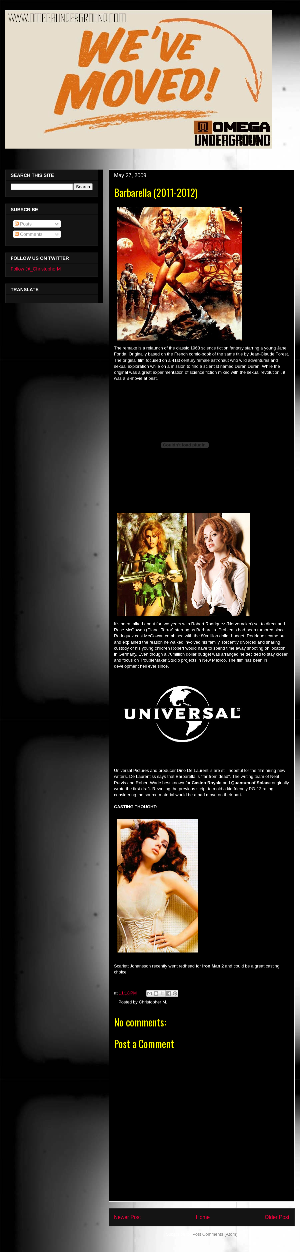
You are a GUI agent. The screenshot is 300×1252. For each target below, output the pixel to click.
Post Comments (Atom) (214, 1234)
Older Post (277, 1217)
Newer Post (127, 1217)
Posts (23, 224)
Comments (29, 234)
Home (203, 1217)
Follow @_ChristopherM (36, 269)
